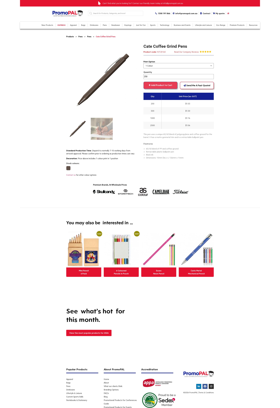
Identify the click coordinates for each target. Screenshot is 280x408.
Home (106, 379)
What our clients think (113, 386)
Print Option (149, 62)
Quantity (148, 72)
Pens (80, 36)
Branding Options (111, 389)
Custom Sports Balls (74, 396)
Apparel (69, 379)
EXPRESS (62, 25)
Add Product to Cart (161, 85)
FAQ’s (106, 393)
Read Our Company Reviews (187, 52)
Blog (106, 396)
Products (70, 36)
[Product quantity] (179, 76)
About (106, 382)
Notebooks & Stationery (76, 400)
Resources (253, 25)
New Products (47, 25)
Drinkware (70, 389)
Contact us (71, 175)
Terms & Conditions (206, 392)
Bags (68, 382)
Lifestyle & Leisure (74, 393)
